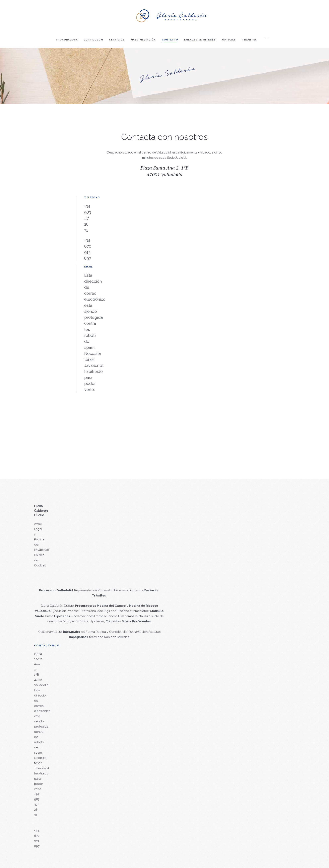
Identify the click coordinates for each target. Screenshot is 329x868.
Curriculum (93, 39)
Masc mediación (143, 39)
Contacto (170, 39)
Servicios (117, 39)
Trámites (249, 39)
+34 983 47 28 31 (87, 218)
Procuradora (67, 39)
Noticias (229, 39)
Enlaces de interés (200, 39)
